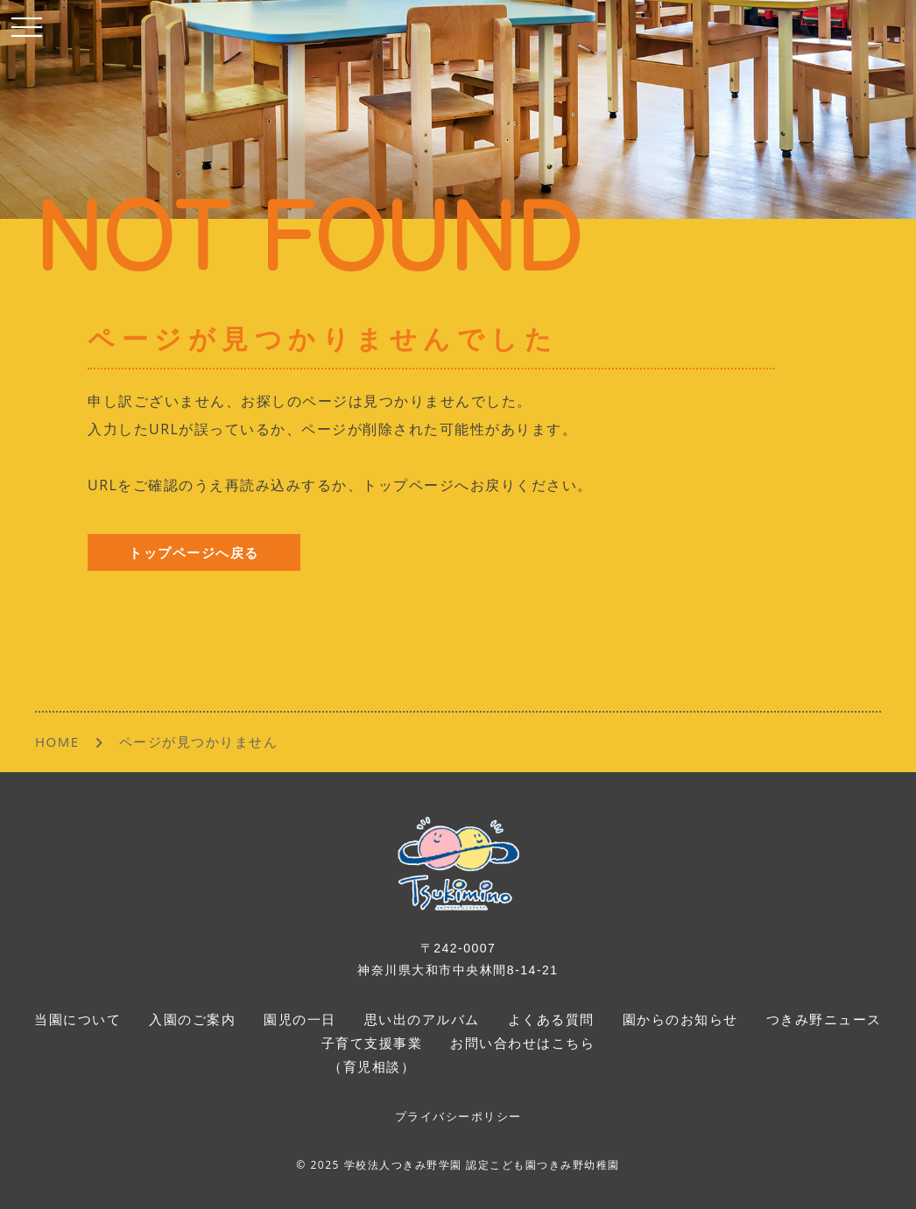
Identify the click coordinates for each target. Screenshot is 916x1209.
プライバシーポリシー (458, 1116)
